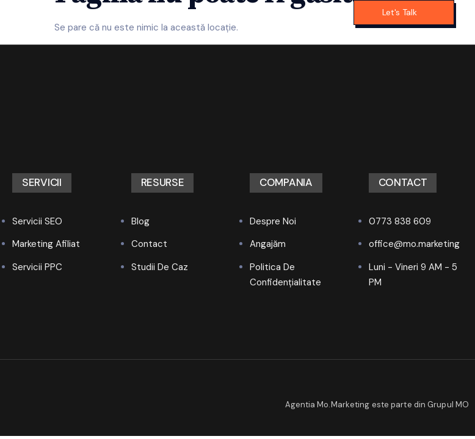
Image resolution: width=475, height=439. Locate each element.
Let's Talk (399, 12)
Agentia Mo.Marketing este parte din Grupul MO (377, 404)
